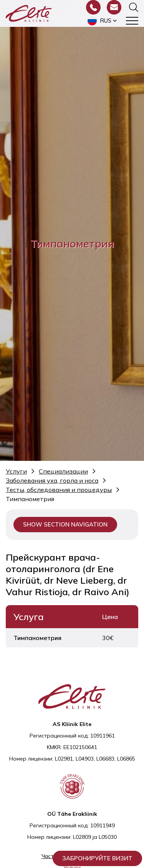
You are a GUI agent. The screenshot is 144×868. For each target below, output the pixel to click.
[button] (103, 20)
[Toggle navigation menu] (132, 21)
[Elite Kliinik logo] (29, 13)
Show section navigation (65, 524)
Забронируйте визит (97, 858)
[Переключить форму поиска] (133, 7)
